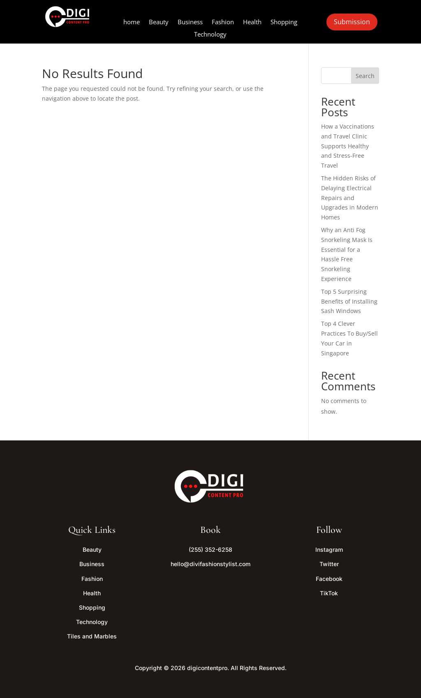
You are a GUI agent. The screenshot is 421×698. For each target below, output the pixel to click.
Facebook (329, 578)
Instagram (329, 549)
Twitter (329, 563)
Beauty (159, 22)
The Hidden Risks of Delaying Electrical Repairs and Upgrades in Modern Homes (349, 197)
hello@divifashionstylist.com (210, 563)
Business (190, 22)
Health (252, 22)
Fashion (223, 22)
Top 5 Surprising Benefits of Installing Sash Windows (349, 301)
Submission (352, 21)
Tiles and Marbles (92, 636)
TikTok (329, 593)
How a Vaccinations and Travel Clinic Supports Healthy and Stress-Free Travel (347, 145)
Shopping (284, 22)
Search (365, 76)
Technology (210, 34)
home (131, 22)
